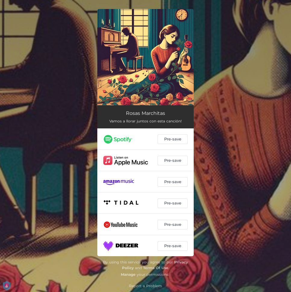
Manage (128, 274)
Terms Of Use (155, 268)
